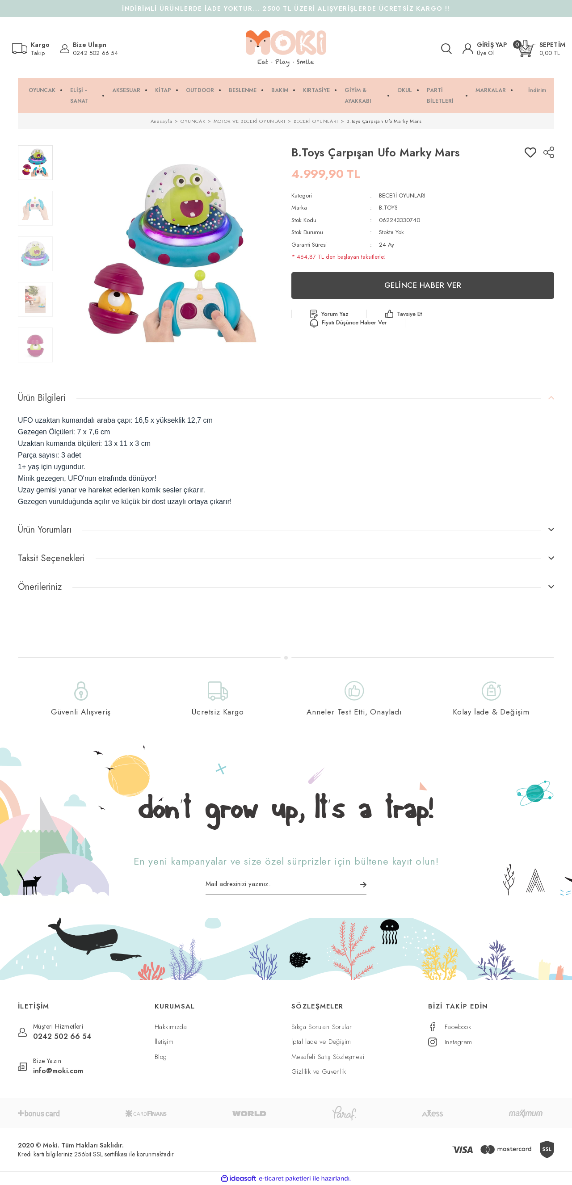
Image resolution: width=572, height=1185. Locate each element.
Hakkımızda (171, 1027)
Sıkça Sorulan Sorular (321, 1027)
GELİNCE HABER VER (423, 285)
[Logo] (286, 48)
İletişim (164, 1041)
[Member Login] (485, 49)
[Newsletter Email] (286, 887)
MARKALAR (490, 90)
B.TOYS (388, 207)
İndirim (537, 90)
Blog (161, 1057)
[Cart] (541, 48)
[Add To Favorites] (530, 152)
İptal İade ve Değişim (321, 1041)
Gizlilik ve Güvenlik (318, 1071)
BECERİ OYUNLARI (402, 195)
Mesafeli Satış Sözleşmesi (327, 1057)
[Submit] (363, 885)
